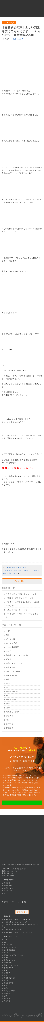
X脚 (7, 635)
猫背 (8, 679)
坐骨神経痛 (8, 885)
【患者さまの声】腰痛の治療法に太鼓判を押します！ (22, 604)
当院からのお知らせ (14, 671)
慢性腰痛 (7, 883)
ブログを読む (22, 912)
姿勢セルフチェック (14, 663)
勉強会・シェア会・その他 (17, 655)
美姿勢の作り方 (12, 691)
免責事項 (5, 902)
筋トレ (9, 687)
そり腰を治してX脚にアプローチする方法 (22, 615)
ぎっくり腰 (10, 639)
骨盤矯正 (9, 728)
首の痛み (9, 724)
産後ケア (9, 683)
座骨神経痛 (10, 667)
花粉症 (9, 708)
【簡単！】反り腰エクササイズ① (19, 598)
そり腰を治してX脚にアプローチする (21, 594)
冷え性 (9, 651)
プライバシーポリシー (20, 902)
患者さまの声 (18, 39)
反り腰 (9, 659)
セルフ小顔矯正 (12, 647)
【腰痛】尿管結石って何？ (16, 568)
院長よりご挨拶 (12, 712)
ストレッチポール (13, 643)
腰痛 (8, 704)
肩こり (9, 696)
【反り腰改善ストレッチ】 (17, 610)
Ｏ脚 (8, 631)
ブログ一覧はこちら (22, 581)
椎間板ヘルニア (9, 888)
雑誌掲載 (9, 716)
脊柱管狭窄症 (11, 700)
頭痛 (8, 720)
